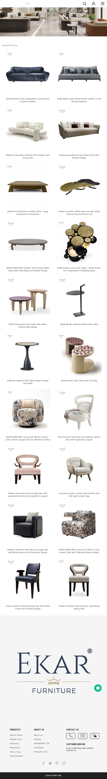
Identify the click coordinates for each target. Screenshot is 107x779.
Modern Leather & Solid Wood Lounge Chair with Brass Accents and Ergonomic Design (27, 551)
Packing (37, 739)
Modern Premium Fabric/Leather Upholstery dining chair (79, 607)
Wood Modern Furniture (18, 756)
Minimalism (15, 748)
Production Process (42, 752)
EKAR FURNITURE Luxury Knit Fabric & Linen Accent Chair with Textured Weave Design (79, 551)
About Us (38, 735)
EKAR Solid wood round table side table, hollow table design (28, 325)
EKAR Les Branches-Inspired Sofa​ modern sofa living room (27, 156)
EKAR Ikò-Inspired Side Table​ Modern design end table (28, 382)
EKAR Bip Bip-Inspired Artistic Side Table (79, 324)
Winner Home (16, 735)
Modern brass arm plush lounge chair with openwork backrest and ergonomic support (28, 494)
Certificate (39, 748)
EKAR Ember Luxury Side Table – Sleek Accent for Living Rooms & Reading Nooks (79, 269)
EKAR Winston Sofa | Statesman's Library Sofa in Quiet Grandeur (27, 100)
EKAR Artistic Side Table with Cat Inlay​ (79, 381)
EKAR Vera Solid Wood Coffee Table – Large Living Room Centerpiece (27, 212)
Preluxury (12, 45)
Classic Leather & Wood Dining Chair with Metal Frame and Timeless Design (28, 607)
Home (4, 45)
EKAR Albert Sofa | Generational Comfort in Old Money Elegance (79, 100)
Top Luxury (15, 752)
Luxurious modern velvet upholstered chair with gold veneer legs (79, 494)
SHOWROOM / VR (41, 743)
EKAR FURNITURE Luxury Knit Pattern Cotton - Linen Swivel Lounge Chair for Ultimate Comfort (27, 438)
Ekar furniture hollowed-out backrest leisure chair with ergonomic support (79, 438)
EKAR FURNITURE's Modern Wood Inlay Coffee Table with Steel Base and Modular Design (27, 269)
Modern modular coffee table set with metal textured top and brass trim (79, 212)
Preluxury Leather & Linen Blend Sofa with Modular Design (79, 156)
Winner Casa (15, 739)
